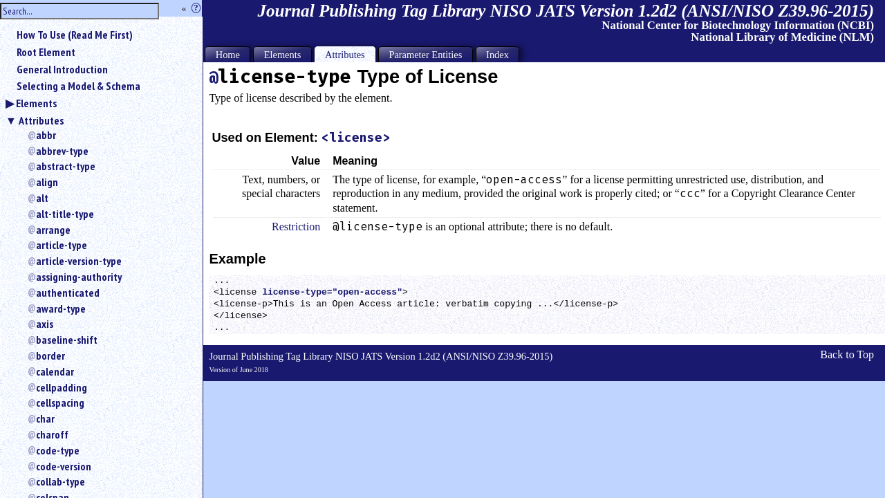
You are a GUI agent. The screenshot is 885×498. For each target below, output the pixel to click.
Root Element (46, 52)
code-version (63, 466)
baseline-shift (66, 340)
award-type (61, 308)
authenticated (68, 292)
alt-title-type (65, 214)
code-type (58, 450)
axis (44, 324)
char (45, 418)
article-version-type (79, 261)
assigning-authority (79, 277)
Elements (36, 103)
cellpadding (61, 387)
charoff (52, 434)
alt (42, 198)
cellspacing (60, 402)
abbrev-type (62, 151)
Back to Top (847, 354)
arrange (53, 230)
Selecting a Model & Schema (78, 86)
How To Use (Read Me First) (75, 35)
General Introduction (62, 69)
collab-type (60, 481)
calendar (55, 371)
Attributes (41, 120)
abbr (46, 135)
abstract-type (65, 166)
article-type (61, 245)
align (47, 182)
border (50, 355)
